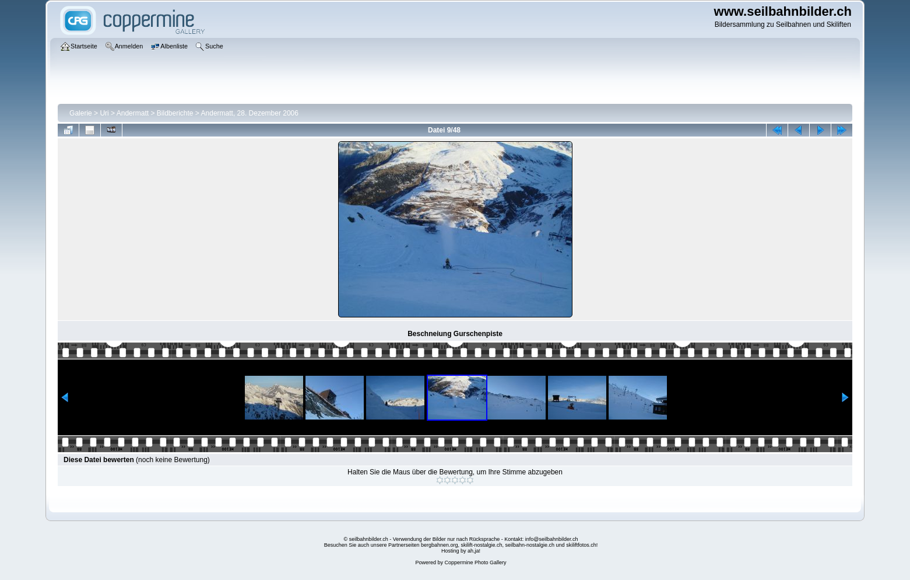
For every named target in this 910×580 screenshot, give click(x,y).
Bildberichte (175, 113)
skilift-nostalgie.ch (482, 545)
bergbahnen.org (439, 545)
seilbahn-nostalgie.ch (530, 545)
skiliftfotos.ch (581, 545)
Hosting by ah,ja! (460, 551)
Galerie (80, 113)
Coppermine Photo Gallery (475, 562)
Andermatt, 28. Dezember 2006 (249, 113)
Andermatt (133, 113)
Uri (104, 113)
